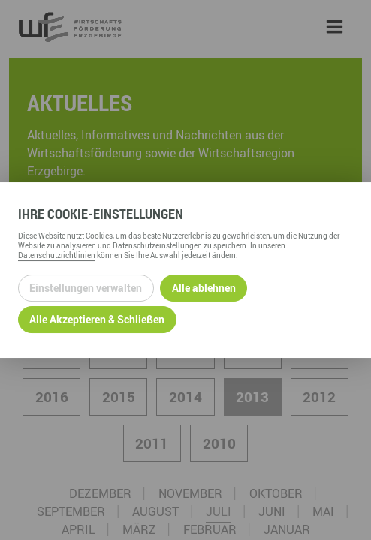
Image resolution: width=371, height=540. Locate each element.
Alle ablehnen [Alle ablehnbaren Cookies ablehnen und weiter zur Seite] (204, 287)
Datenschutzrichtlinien (56, 255)
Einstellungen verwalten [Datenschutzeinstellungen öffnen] (85, 287)
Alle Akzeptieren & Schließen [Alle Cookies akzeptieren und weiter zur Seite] (96, 319)
